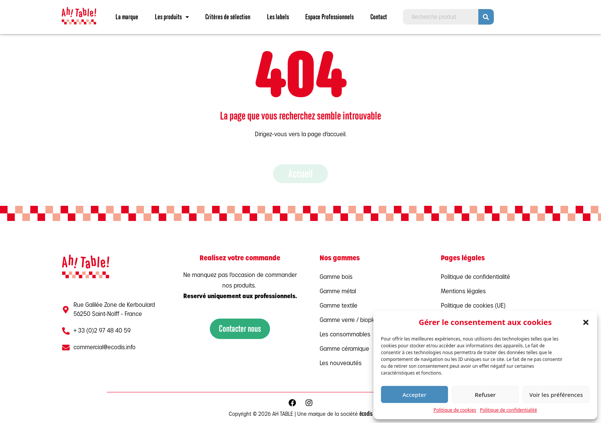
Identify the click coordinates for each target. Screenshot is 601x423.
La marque (127, 16)
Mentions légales (463, 292)
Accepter (414, 394)
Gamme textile (338, 306)
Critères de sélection (227, 16)
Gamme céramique (344, 349)
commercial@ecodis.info (104, 348)
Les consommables (345, 335)
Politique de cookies (455, 410)
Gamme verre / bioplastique (356, 320)
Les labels (278, 16)
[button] (586, 322)
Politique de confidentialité (508, 410)
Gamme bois (336, 277)
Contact (378, 16)
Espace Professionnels (329, 16)
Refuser (485, 394)
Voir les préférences (556, 394)
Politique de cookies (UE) (473, 306)
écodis (366, 413)
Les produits (172, 16)
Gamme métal (338, 292)
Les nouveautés (341, 364)
